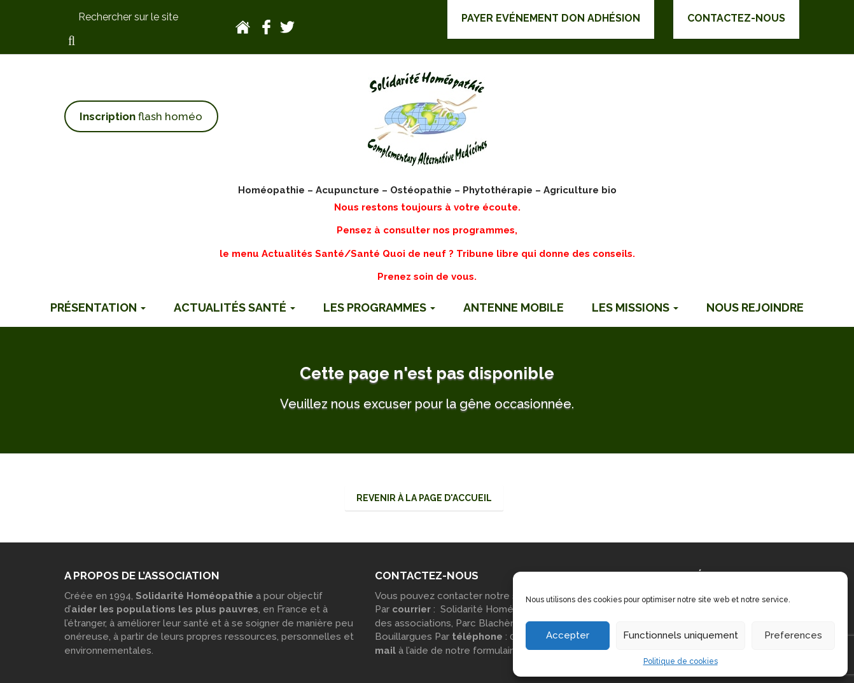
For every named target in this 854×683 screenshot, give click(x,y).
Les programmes (379, 307)
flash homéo (141, 116)
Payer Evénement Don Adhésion (550, 18)
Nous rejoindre (755, 307)
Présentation (98, 307)
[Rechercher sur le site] (141, 17)
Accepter (567, 635)
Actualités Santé (234, 307)
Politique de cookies (680, 661)
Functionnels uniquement (680, 635)
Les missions (635, 307)
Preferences (793, 635)
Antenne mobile (513, 307)
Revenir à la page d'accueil (424, 498)
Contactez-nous (736, 18)
